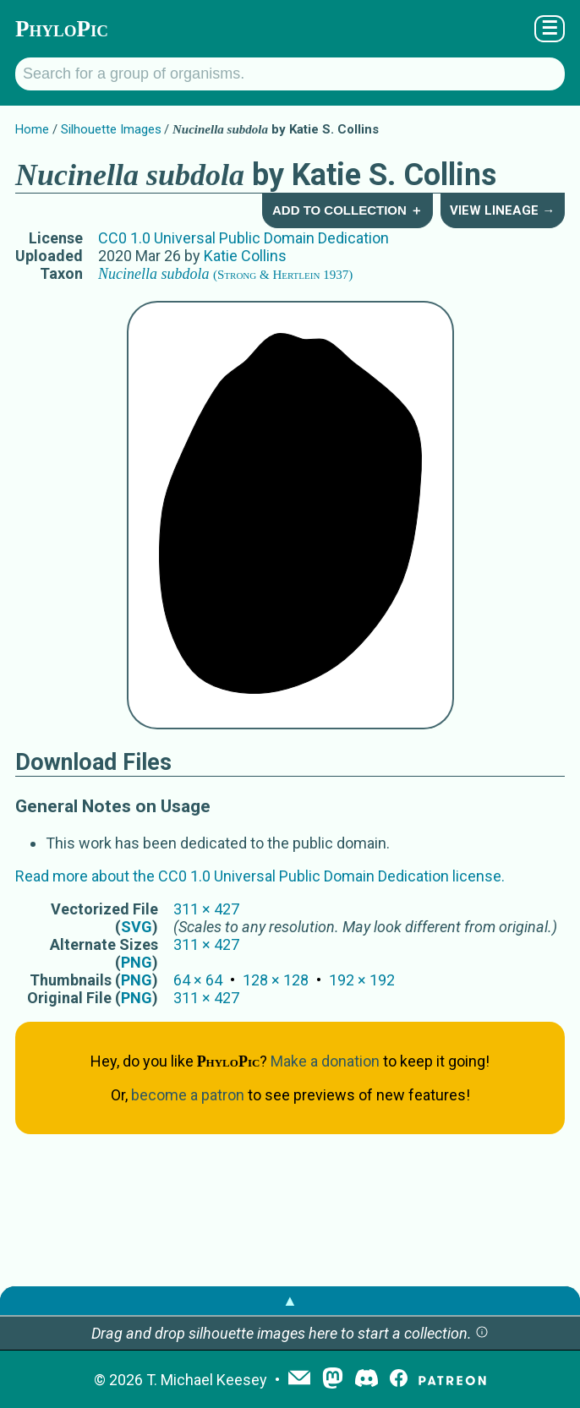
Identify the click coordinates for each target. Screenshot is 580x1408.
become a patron (187, 1095)
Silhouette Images (111, 129)
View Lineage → (502, 210)
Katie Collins (245, 256)
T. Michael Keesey (206, 1380)
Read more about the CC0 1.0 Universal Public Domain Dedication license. (260, 876)
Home (32, 129)
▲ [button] (290, 1300)
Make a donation (325, 1061)
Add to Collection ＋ (347, 210)
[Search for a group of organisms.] (290, 73)
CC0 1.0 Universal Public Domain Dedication (243, 238)
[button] (482, 1333)
